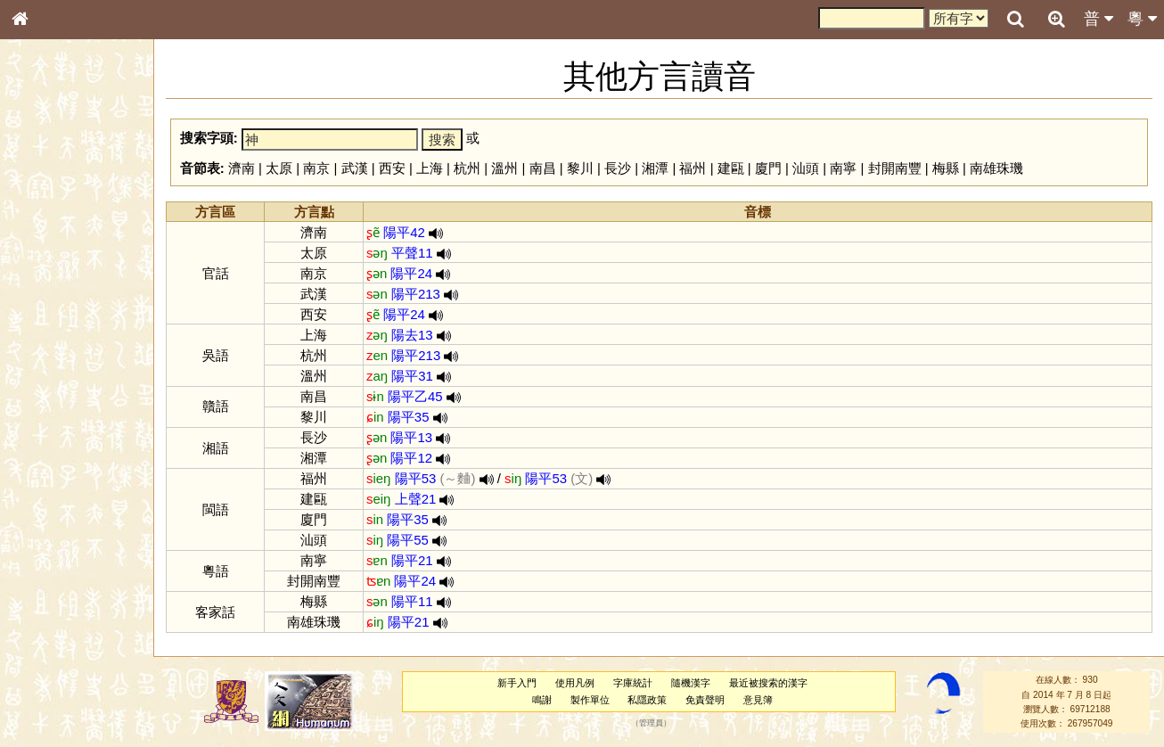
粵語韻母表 (49, 389)
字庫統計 (632, 682)
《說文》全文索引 (65, 560)
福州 (692, 168)
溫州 (504, 168)
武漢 (354, 168)
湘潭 (655, 168)
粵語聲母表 (49, 371)
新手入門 (517, 682)
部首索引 (43, 239)
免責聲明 (705, 699)
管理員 (651, 723)
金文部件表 (49, 290)
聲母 (35, 478)
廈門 (768, 168)
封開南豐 (895, 168)
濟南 (241, 168)
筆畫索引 (43, 256)
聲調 (84, 478)
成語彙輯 (43, 593)
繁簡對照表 (49, 610)
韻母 (60, 478)
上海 (429, 168)
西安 (392, 168)
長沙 (617, 168)
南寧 (843, 168)
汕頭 (805, 168)
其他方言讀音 (54, 511)
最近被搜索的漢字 (768, 682)
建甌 (730, 168)
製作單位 (590, 699)
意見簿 (758, 699)
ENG (78, 196)
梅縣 (945, 168)
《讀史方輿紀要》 (65, 577)
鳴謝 (542, 699)
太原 (279, 168)
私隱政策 (647, 699)
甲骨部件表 (49, 273)
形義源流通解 (54, 307)
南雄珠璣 (996, 168)
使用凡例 (574, 682)
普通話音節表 (54, 494)
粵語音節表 (49, 355)
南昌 (542, 168)
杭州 (467, 168)
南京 (316, 168)
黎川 (580, 168)
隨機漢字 (690, 682)
